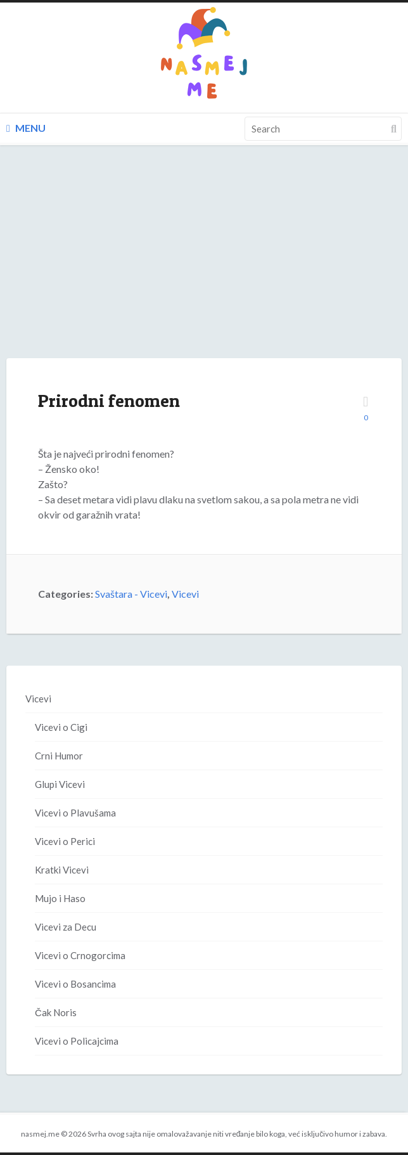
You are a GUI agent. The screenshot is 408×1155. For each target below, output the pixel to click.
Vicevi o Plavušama (75, 812)
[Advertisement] (204, 264)
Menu (26, 128)
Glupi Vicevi (60, 784)
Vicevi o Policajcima (76, 1041)
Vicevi (185, 594)
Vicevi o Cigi (61, 727)
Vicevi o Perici (65, 841)
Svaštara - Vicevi (131, 594)
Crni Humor (59, 755)
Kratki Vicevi (62, 869)
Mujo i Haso (60, 898)
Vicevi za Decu (65, 926)
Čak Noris (56, 1012)
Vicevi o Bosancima (75, 984)
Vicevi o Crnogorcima (80, 955)
